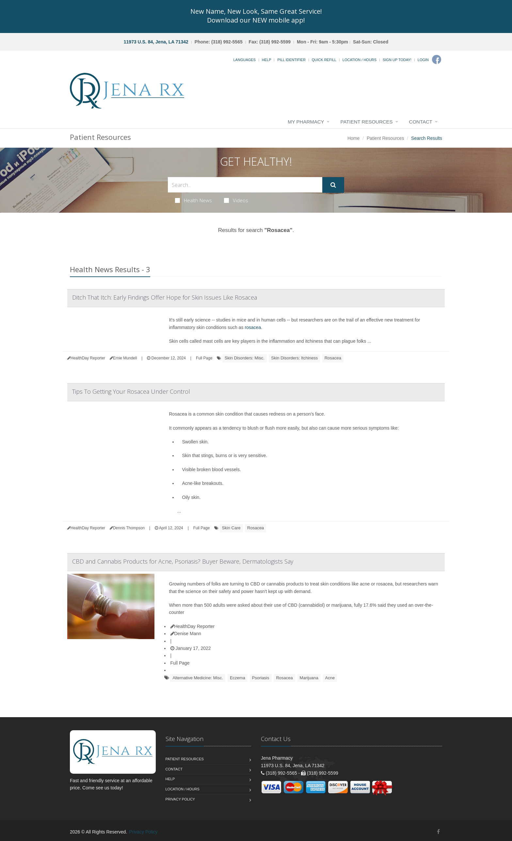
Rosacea (333, 357)
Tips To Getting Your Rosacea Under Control (131, 391)
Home (353, 138)
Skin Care (231, 527)
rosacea (253, 327)
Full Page (204, 358)
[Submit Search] (333, 185)
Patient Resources (367, 121)
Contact (420, 121)
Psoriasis (260, 677)
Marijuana (309, 677)
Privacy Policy (180, 799)
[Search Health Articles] (245, 184)
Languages (244, 60)
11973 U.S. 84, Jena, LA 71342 (156, 41)
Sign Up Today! (397, 60)
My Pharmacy (306, 121)
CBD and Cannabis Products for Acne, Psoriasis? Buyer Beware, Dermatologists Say (182, 561)
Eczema (237, 677)
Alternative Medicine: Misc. (197, 677)
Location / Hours (359, 60)
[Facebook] (436, 59)
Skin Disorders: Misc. (244, 357)
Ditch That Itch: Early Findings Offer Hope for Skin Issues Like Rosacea (164, 297)
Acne (330, 677)
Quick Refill (324, 60)
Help (266, 60)
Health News (193, 200)
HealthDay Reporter (192, 626)
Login (423, 60)
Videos (236, 200)
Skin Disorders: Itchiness (294, 357)
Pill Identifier (291, 60)
